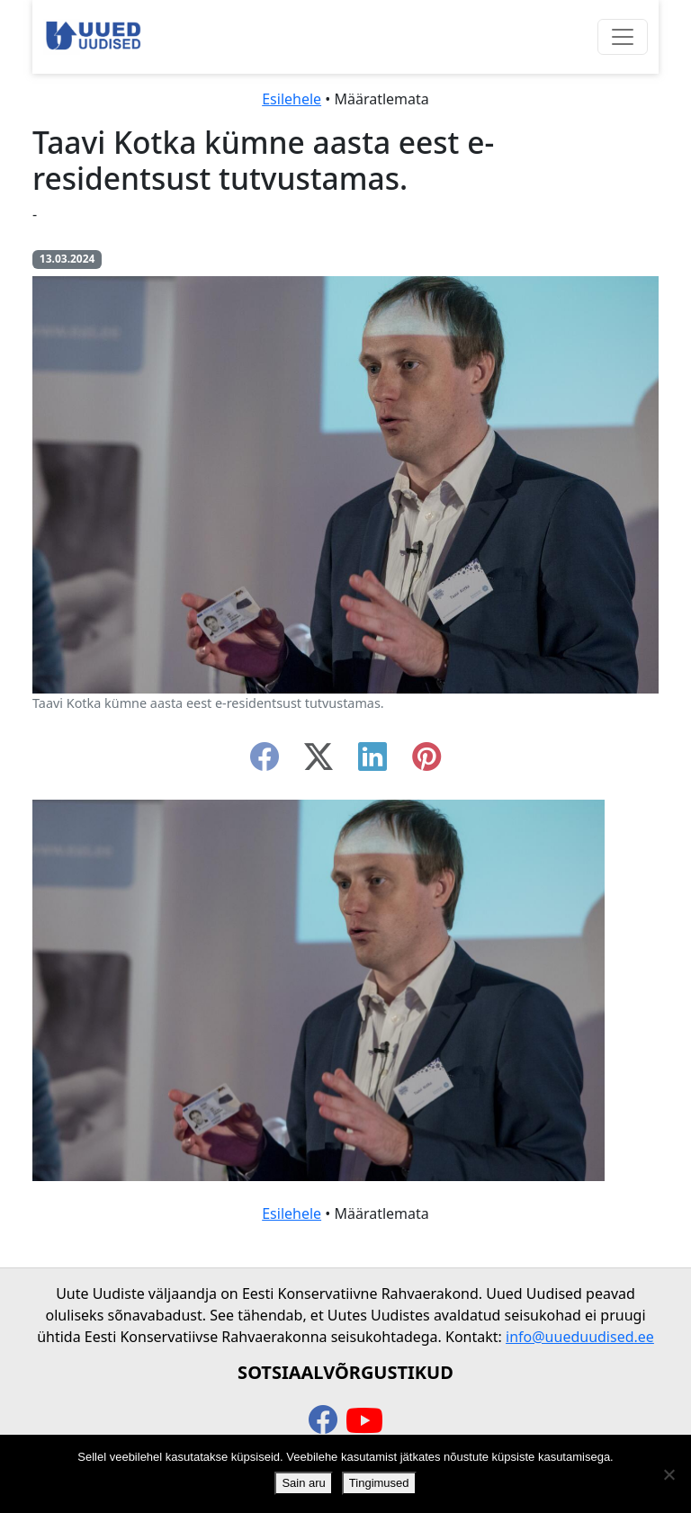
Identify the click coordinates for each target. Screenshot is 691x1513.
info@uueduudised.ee (580, 1337)
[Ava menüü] (622, 37)
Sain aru (303, 1483)
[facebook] (264, 761)
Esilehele (291, 99)
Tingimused (379, 1483)
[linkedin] (372, 761)
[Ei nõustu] (669, 1474)
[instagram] (426, 761)
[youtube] (364, 1421)
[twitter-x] (318, 761)
